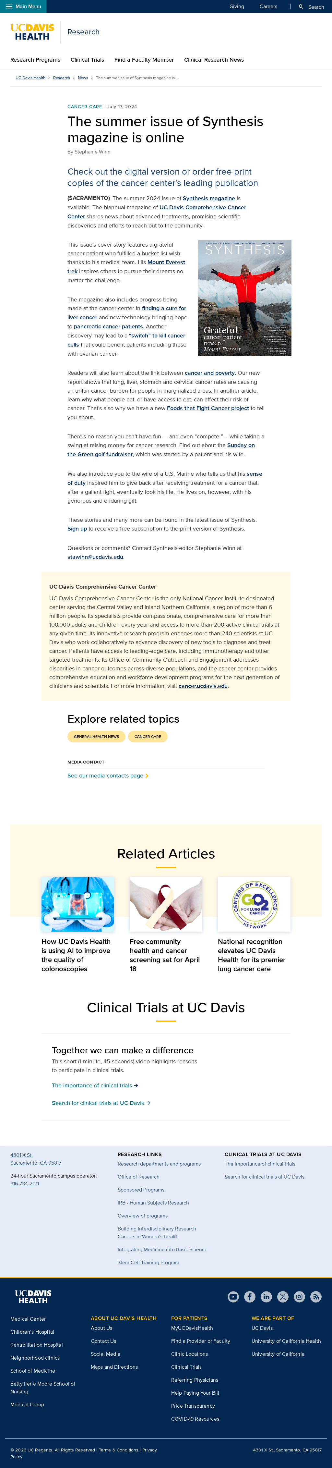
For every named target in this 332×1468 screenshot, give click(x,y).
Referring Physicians (194, 1380)
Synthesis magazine (209, 198)
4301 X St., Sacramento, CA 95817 (287, 1450)
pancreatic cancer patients (108, 326)
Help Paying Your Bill (195, 1393)
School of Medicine (32, 1371)
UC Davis (262, 1328)
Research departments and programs (159, 1164)
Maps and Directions (114, 1367)
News (83, 78)
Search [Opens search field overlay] (311, 7)
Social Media (105, 1354)
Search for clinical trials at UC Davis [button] (101, 1103)
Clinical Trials (87, 59)
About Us (101, 1328)
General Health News (96, 737)
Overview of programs (143, 1215)
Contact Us (103, 1341)
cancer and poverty (210, 373)
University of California (278, 1354)
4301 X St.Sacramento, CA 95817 (35, 1159)
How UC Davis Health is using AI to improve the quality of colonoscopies (76, 955)
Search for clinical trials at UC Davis (264, 1177)
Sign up (77, 528)
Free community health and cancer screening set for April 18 (165, 955)
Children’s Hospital (32, 1332)
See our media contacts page (105, 775)
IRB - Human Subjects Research (153, 1202)
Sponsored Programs (141, 1189)
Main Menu (23, 6)
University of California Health (286, 1341)
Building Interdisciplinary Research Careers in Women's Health (157, 1232)
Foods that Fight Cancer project (208, 408)
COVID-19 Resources (195, 1419)
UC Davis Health (30, 78)
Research (61, 78)
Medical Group (27, 1404)
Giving (237, 6)
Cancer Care (84, 106)
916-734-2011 (24, 1183)
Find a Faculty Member (144, 59)
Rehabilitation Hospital (36, 1345)
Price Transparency (193, 1406)
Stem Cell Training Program (148, 1262)
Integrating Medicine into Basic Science (163, 1249)
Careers (268, 6)
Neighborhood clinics (35, 1358)
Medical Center (28, 1319)
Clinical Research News (214, 59)
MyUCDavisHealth (192, 1328)
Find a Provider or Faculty (200, 1341)
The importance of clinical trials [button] (95, 1085)
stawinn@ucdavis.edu (95, 557)
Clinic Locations (189, 1354)
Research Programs (35, 59)
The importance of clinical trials (260, 1164)
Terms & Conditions (119, 1450)
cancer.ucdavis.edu (203, 686)
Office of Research (139, 1177)
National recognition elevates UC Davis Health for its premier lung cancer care (252, 955)
